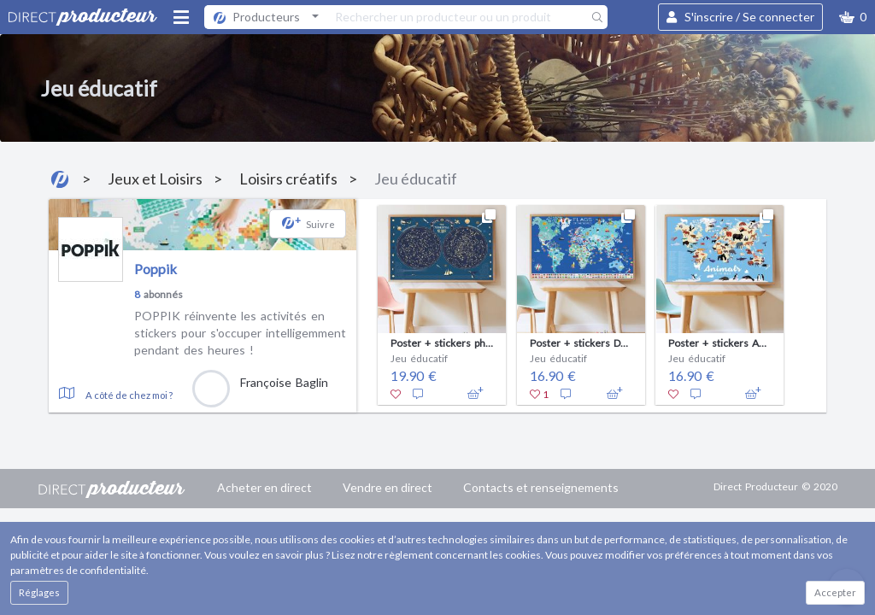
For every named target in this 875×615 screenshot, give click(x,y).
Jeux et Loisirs (155, 178)
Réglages (39, 592)
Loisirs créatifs (288, 178)
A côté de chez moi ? (129, 395)
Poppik (155, 269)
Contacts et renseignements (541, 487)
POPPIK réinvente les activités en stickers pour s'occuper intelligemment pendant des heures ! (240, 332)
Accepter (835, 592)
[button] (853, 17)
